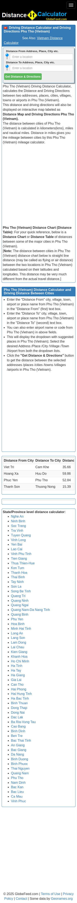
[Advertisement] (38, 185)
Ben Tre (17, 736)
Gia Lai (16, 680)
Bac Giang (18, 750)
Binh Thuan (19, 703)
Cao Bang (18, 726)
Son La (16, 586)
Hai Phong (18, 689)
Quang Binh (20, 614)
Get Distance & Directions (23, 76)
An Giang (18, 745)
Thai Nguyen (20, 768)
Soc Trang (18, 526)
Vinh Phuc (18, 801)
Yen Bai (16, 544)
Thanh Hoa (19, 572)
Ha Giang (18, 675)
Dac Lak (17, 717)
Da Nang (17, 754)
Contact (21, 898)
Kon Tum (17, 568)
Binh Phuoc (19, 764)
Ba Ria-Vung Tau (23, 722)
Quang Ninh (20, 600)
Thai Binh (18, 577)
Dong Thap (19, 708)
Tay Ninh (17, 582)
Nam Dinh (18, 782)
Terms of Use (51, 894)
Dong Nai (18, 712)
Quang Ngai (20, 605)
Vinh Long (18, 540)
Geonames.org (62, 898)
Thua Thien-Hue (23, 563)
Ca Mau (17, 796)
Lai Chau (17, 647)
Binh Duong (19, 759)
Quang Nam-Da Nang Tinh (30, 610)
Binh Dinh (18, 731)
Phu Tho (17, 778)
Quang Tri (18, 596)
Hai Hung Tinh (21, 693)
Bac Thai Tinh (21, 740)
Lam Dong (18, 642)
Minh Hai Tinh (21, 628)
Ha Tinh (16, 665)
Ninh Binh (18, 521)
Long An (17, 633)
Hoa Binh (18, 624)
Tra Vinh (17, 530)
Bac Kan (17, 787)
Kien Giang (19, 652)
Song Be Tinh (21, 591)
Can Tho (17, 684)
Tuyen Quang (21, 535)
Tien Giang (19, 558)
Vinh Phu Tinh (21, 554)
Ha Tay (16, 670)
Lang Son (18, 638)
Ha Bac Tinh (20, 698)
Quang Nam (20, 773)
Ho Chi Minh (20, 661)
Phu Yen (17, 619)
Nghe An (17, 516)
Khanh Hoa (19, 656)
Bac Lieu (17, 792)
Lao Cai (16, 549)
